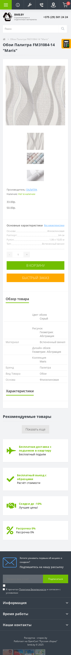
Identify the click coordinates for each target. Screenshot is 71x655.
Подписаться (55, 579)
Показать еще (36, 429)
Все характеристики (54, 225)
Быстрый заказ (35, 277)
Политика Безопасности (32, 589)
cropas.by (42, 637)
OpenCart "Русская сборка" (42, 641)
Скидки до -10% (30, 503)
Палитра (31, 189)
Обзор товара (17, 299)
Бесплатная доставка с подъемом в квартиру (35, 448)
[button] (29, 4)
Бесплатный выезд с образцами (31, 477)
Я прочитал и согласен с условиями (33, 591)
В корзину (35, 265)
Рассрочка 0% (26, 528)
